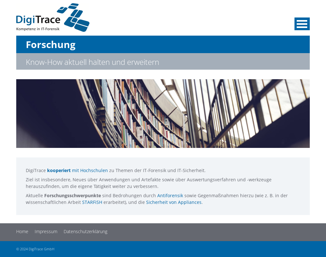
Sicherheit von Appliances (174, 202)
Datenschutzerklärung (85, 231)
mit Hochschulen (77, 170)
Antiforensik (170, 195)
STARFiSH (92, 202)
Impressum (46, 231)
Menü (302, 23)
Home (22, 231)
